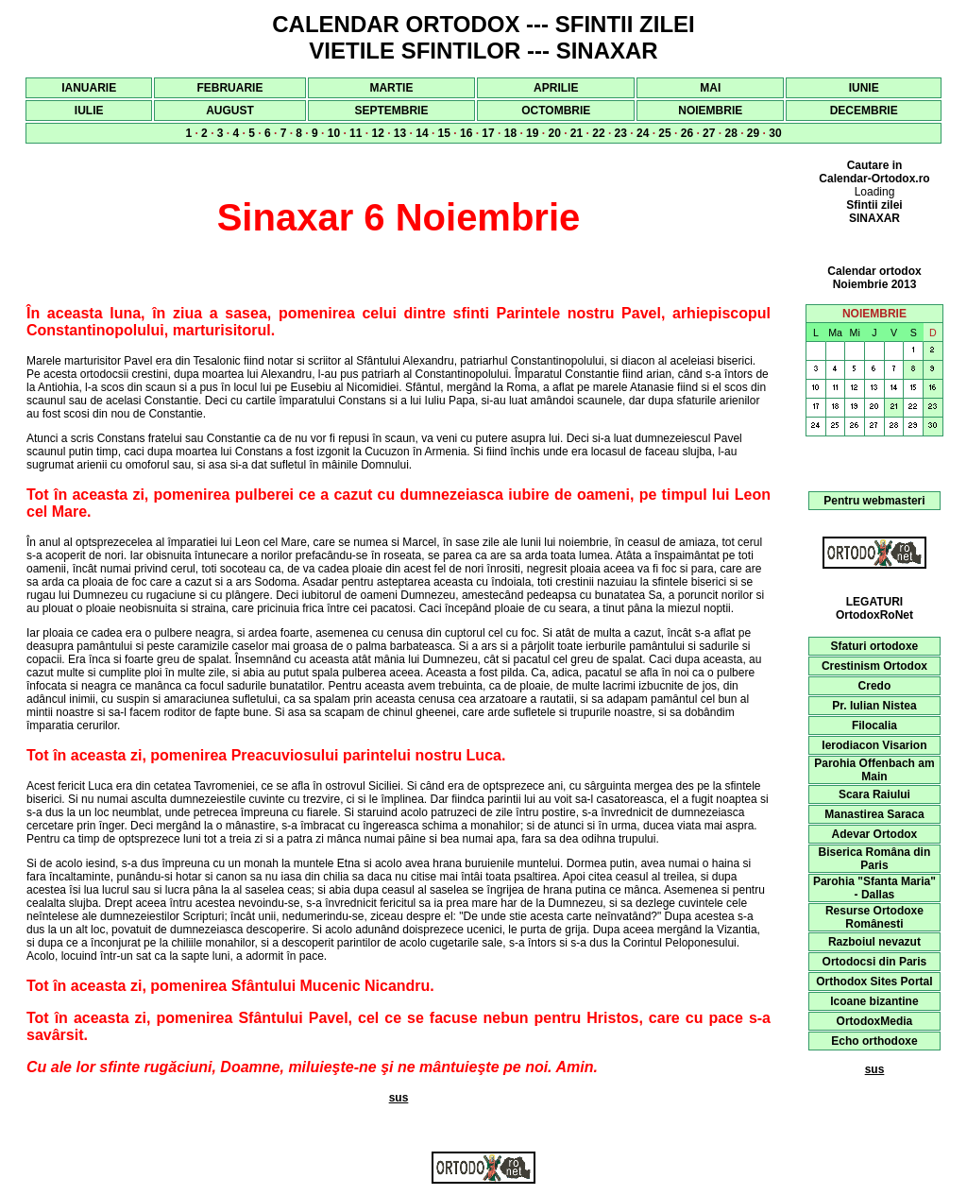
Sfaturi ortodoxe (875, 646)
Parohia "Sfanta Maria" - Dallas (874, 888)
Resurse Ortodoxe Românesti (874, 917)
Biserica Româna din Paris (875, 858)
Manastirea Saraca (874, 814)
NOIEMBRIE (710, 110)
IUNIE (864, 87)
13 (400, 133)
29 (753, 133)
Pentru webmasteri (874, 500)
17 (488, 133)
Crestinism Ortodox (874, 666)
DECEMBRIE (864, 110)
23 (621, 133)
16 (466, 133)
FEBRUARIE (229, 87)
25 (664, 133)
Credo (874, 685)
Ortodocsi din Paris (875, 961)
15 (444, 133)
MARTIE (391, 87)
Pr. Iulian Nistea (874, 705)
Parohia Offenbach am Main (874, 770)
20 (554, 133)
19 (532, 133)
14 (422, 133)
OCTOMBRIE (555, 110)
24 (642, 133)
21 (576, 133)
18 (510, 133)
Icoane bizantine (874, 1001)
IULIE (89, 110)
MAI (710, 87)
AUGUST (230, 110)
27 (709, 133)
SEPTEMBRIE (391, 110)
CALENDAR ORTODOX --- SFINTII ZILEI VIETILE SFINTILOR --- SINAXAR (483, 37)
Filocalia (874, 725)
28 (730, 133)
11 (355, 133)
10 (334, 133)
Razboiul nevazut (874, 941)
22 (598, 133)
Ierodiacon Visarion (874, 745)
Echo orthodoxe (874, 1041)
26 (687, 133)
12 (377, 133)
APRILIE (556, 87)
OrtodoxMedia (875, 1021)
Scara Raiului (874, 794)
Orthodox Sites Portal (874, 981)
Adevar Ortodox (875, 834)
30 (775, 133)
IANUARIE (88, 87)
